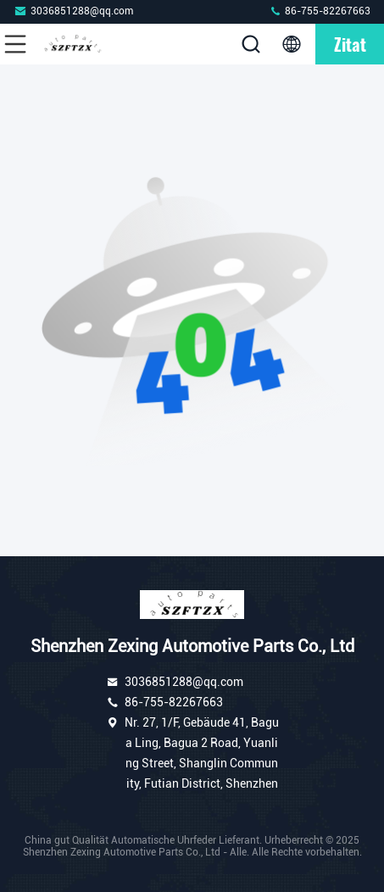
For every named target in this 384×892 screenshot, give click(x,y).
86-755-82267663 (319, 10)
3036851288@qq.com (73, 10)
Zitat (350, 44)
